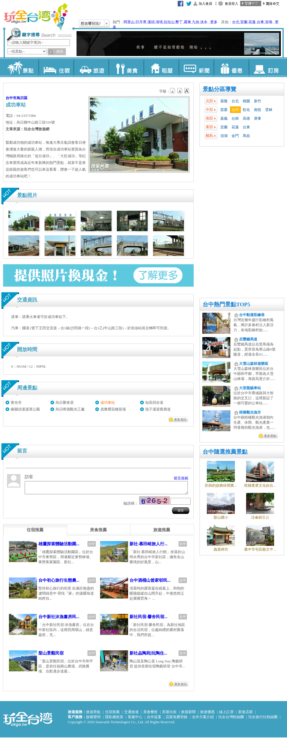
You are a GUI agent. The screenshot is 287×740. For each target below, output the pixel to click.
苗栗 (224, 110)
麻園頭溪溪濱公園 (25, 409)
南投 (257, 110)
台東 (260, 22)
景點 (20, 67)
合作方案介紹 (203, 719)
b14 (187, 91)
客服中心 (135, 719)
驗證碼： (131, 506)
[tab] (35, 532)
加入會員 (205, 4)
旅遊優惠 (207, 714)
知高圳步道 (154, 402)
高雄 (246, 118)
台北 (235, 22)
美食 (126, 67)
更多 (213, 22)
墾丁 (179, 22)
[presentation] (35, 532)
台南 (235, 118)
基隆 (224, 101)
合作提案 (154, 719)
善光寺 (16, 402)
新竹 (257, 101)
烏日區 (22, 98)
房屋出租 (169, 714)
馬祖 (246, 136)
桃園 (246, 101)
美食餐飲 (150, 714)
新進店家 (245, 714)
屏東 (257, 118)
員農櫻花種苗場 (113, 409)
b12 (173, 91)
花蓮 (252, 22)
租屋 (161, 67)
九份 (195, 22)
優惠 (231, 67)
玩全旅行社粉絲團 (262, 719)
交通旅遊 (131, 714)
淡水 (203, 22)
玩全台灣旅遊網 (35, 17)
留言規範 (181, 478)
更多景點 (270, 435)
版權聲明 (93, 719)
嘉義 (224, 118)
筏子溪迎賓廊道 (158, 409)
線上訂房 (226, 714)
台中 (235, 110)
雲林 (268, 110)
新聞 (196, 67)
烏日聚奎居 (64, 402)
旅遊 (90, 67)
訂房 (266, 67)
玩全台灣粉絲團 (231, 719)
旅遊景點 (93, 714)
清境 (159, 22)
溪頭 (151, 22)
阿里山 (129, 22)
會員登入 (231, 4)
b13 (180, 91)
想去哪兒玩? (91, 23)
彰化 (246, 110)
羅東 (187, 22)
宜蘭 (243, 22)
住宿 (55, 67)
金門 (235, 136)
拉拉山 (169, 22)
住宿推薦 (112, 714)
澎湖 (268, 22)
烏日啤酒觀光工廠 (70, 409)
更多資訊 (180, 419)
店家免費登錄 (177, 719)
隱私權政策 (114, 719)
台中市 (11, 98)
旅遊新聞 (188, 714)
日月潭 (140, 22)
